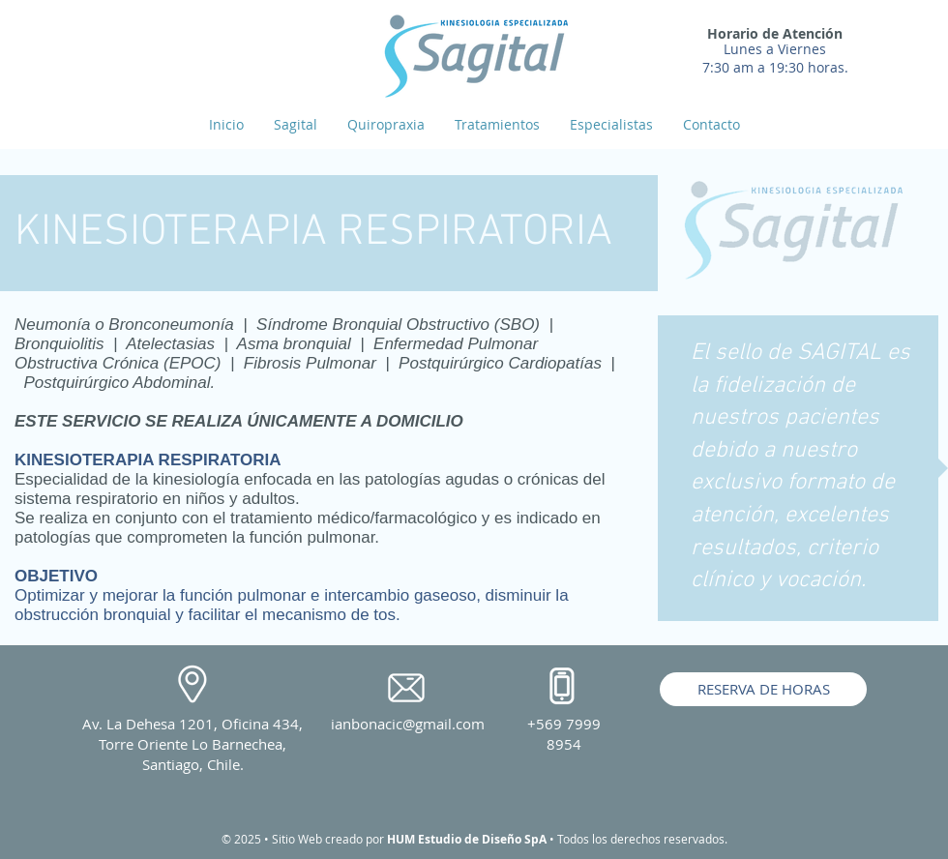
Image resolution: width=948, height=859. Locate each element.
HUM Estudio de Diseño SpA (467, 839)
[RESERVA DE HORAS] (763, 689)
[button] (497, 124)
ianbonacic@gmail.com (408, 723)
